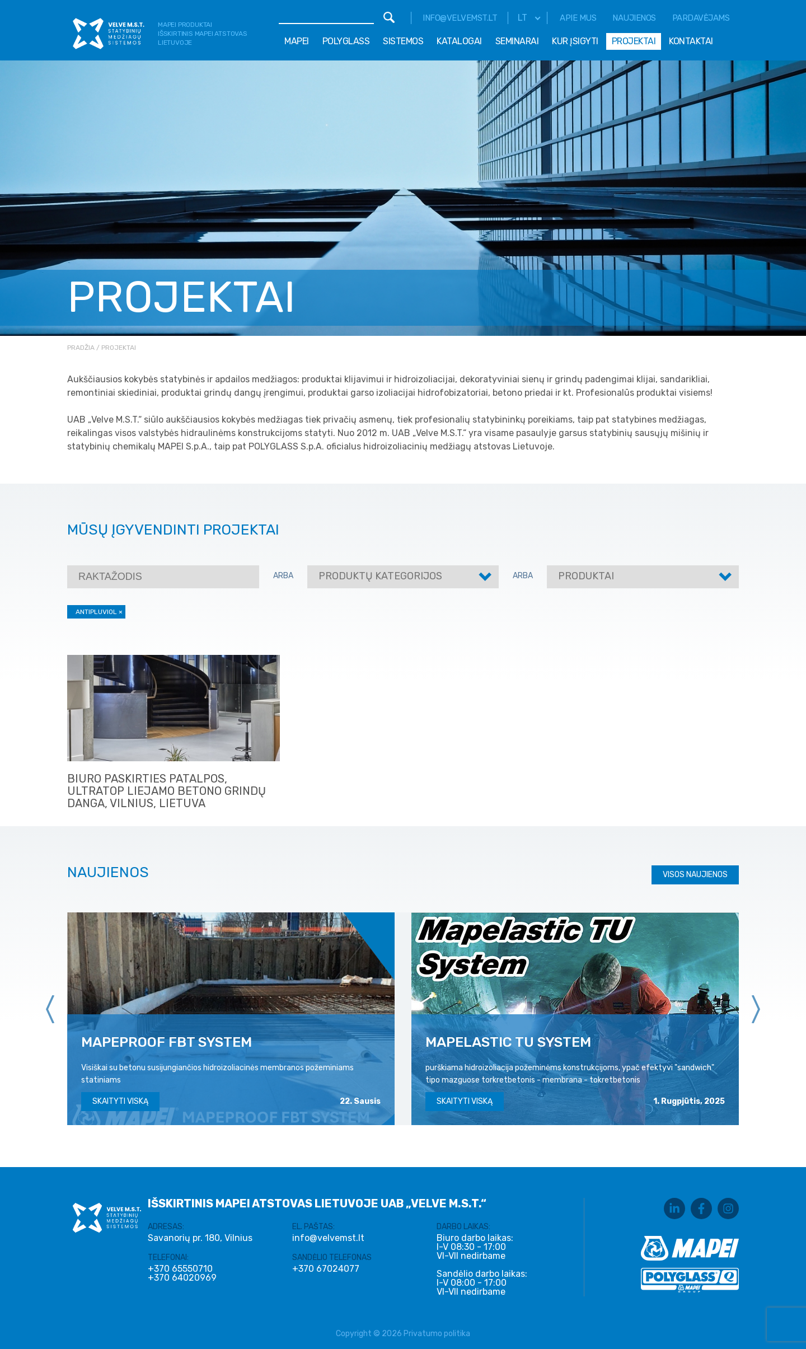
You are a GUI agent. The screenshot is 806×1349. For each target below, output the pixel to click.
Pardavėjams (701, 18)
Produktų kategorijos (380, 576)
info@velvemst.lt (460, 18)
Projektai (634, 41)
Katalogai (459, 41)
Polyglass (346, 41)
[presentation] (50, 1009)
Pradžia (81, 348)
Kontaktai (691, 41)
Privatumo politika (437, 1333)
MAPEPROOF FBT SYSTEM (166, 1042)
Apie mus (578, 18)
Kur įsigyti (575, 41)
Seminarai (517, 41)
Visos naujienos (695, 874)
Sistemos (403, 41)
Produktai (586, 576)
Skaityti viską (120, 1101)
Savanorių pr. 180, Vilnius (200, 1238)
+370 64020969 (182, 1277)
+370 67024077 (325, 1268)
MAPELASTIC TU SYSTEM (508, 1042)
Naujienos (634, 18)
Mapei (296, 41)
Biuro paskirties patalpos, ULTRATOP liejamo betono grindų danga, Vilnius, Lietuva (166, 791)
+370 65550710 (180, 1268)
